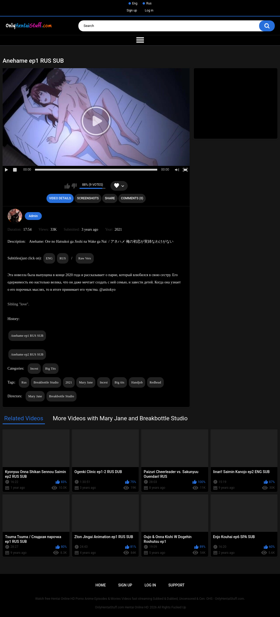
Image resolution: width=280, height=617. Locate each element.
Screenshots (88, 198)
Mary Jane (86, 382)
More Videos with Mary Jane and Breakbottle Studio (120, 418)
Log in (149, 10)
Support (176, 585)
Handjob (137, 382)
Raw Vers (84, 258)
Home (100, 585)
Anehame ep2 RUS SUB (27, 354)
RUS (63, 258)
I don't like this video (74, 186)
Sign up (132, 10)
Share (110, 198)
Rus (148, 3)
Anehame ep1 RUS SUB (27, 335)
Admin (33, 216)
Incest (34, 368)
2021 (69, 382)
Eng (134, 3)
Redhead (155, 382)
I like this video (67, 186)
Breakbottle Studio (46, 382)
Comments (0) (132, 198)
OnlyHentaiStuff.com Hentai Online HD (122, 607)
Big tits (119, 382)
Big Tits (50, 368)
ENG (49, 258)
